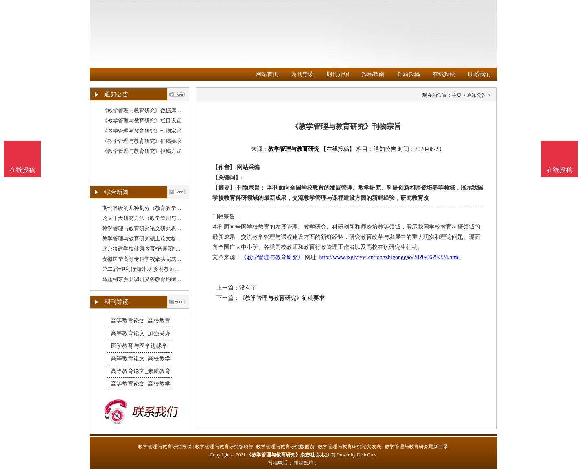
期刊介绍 (337, 74)
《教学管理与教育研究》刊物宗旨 (141, 131)
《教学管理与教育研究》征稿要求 (141, 141)
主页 (456, 95)
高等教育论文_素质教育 (141, 371)
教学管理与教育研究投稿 (165, 446)
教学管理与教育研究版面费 (285, 446)
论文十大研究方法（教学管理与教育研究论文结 (157, 218)
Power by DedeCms (356, 455)
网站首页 (267, 74)
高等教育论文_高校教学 (141, 359)
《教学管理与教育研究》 (272, 257)
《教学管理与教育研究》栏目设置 (141, 121)
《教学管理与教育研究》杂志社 (281, 455)
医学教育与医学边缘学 (139, 346)
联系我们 (479, 74)
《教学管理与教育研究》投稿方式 (141, 151)
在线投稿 (444, 74)
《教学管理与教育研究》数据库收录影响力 (152, 110)
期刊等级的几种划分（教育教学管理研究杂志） (157, 208)
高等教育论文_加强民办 (141, 333)
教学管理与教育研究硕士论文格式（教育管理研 (157, 239)
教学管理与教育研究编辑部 (224, 446)
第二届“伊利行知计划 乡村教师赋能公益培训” (155, 269)
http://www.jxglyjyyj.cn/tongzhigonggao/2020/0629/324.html (389, 257)
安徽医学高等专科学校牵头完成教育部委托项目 (157, 259)
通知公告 (476, 95)
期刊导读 (302, 74)
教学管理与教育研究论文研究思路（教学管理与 (157, 228)
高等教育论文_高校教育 (141, 321)
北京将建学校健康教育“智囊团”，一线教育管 (155, 249)
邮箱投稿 (408, 74)
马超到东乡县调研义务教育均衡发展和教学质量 (157, 279)
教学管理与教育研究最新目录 (416, 446)
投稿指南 (373, 74)
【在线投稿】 (338, 149)
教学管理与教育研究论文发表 (349, 446)
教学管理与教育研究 (293, 149)
